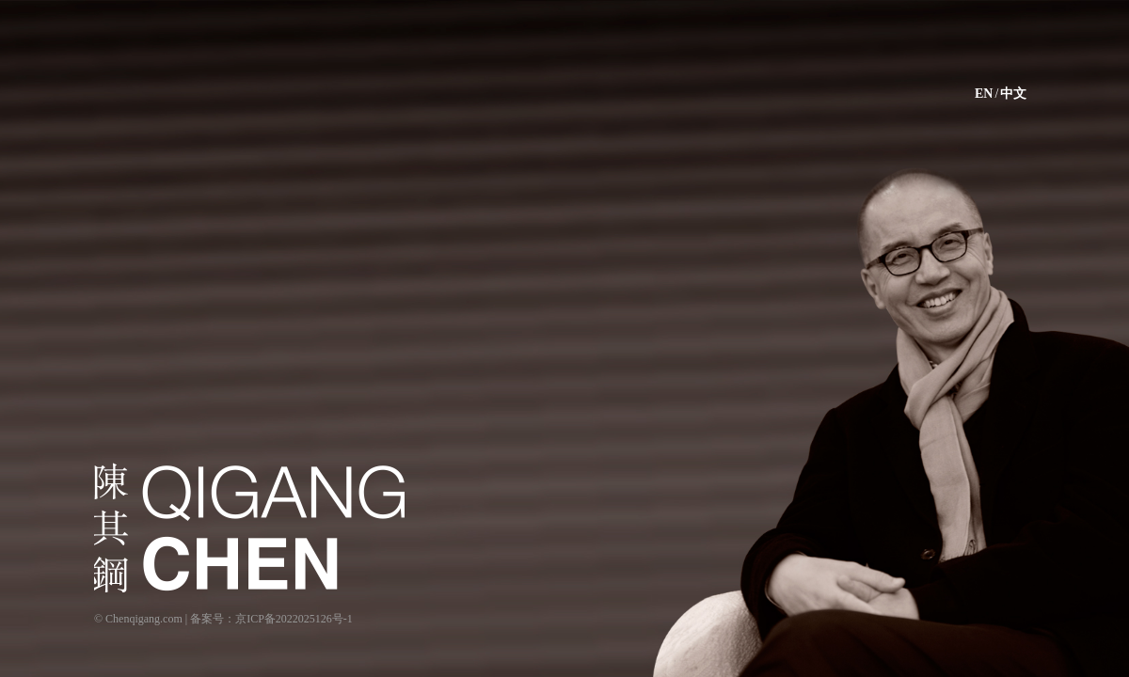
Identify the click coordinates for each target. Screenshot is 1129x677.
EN (984, 94)
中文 (1013, 94)
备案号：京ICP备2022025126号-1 (271, 618)
